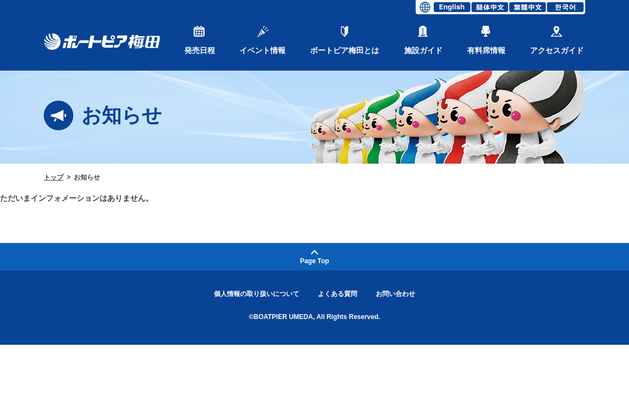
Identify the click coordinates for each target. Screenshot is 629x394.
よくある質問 (337, 294)
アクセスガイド (557, 40)
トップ (53, 177)
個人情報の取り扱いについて (256, 294)
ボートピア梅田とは (344, 40)
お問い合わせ (395, 294)
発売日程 (199, 40)
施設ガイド (423, 40)
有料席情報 (486, 40)
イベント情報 (263, 40)
